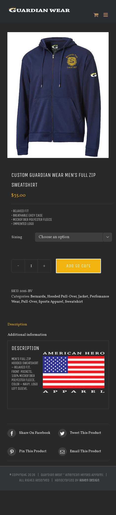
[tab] (58, 324)
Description (17, 324)
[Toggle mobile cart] (96, 14)
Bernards (38, 296)
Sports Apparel (51, 301)
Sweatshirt (74, 301)
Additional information (27, 334)
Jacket (83, 296)
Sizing (17, 237)
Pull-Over (29, 301)
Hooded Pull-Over (62, 296)
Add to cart (78, 266)
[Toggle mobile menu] (106, 14)
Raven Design (89, 480)
